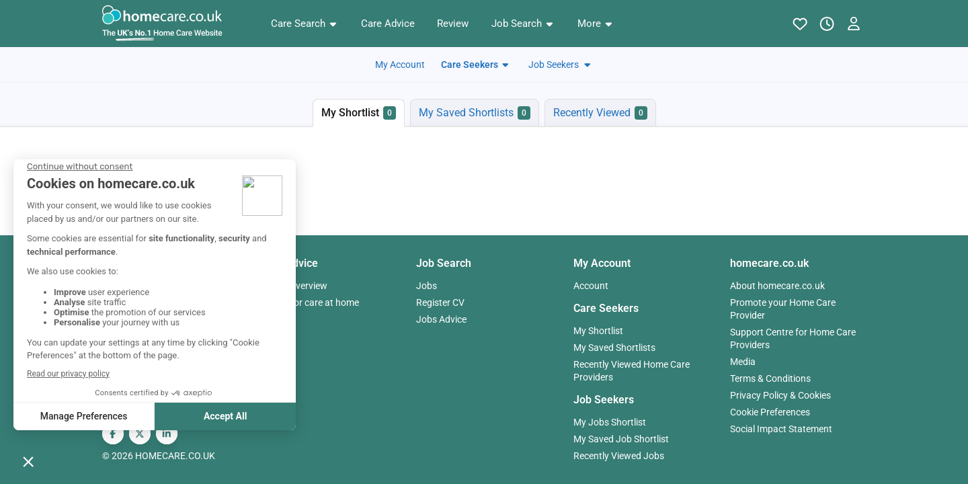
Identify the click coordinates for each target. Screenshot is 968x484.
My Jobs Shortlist (609, 422)
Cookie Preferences (770, 412)
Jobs (426, 285)
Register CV (440, 302)
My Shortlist (598, 330)
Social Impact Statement (781, 429)
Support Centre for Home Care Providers (793, 338)
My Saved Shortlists (614, 347)
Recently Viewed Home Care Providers (631, 370)
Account (590, 285)
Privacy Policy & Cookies (780, 395)
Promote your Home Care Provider (783, 309)
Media (743, 361)
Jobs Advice (441, 319)
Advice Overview (293, 285)
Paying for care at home (309, 302)
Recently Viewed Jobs (618, 455)
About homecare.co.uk (777, 285)
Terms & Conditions (770, 378)
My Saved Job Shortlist (621, 439)
